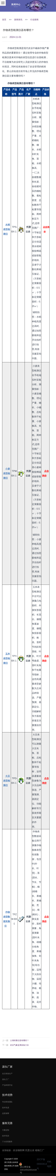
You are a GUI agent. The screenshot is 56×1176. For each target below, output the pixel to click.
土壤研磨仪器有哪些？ (19, 1040)
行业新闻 (34, 19)
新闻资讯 (18, 19)
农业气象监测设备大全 (19, 1045)
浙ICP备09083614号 (42, 1164)
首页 (4, 19)
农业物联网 (18, 1150)
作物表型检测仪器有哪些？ (18, 30)
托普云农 (29, 1150)
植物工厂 (39, 1150)
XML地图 (49, 1164)
